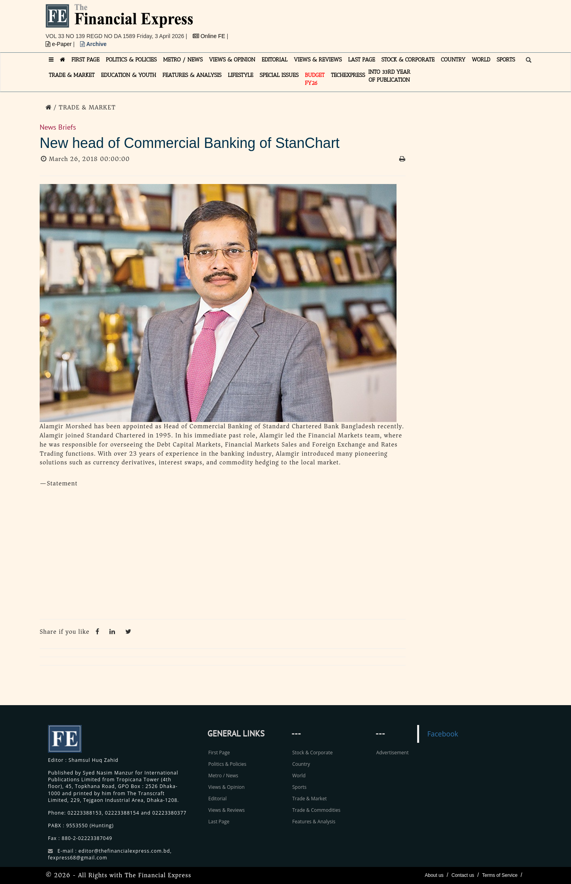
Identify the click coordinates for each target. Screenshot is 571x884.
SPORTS (505, 59)
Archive (93, 44)
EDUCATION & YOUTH (128, 75)
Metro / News (223, 775)
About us (434, 875)
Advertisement (392, 752)
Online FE (210, 36)
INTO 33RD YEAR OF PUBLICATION (389, 76)
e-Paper (59, 44)
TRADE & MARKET (72, 75)
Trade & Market (309, 798)
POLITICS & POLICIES (131, 59)
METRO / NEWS (183, 59)
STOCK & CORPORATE (408, 59)
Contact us (462, 875)
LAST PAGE (361, 59)
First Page (219, 752)
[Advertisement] (395, 22)
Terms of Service (499, 875)
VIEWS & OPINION (232, 59)
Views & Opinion (226, 787)
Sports (299, 787)
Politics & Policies (227, 764)
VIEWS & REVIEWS (318, 59)
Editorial (217, 798)
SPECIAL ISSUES (279, 75)
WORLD (481, 59)
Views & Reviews (226, 810)
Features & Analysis (313, 821)
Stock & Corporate (312, 752)
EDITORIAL (274, 59)
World (299, 775)
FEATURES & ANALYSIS (192, 75)
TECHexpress (348, 75)
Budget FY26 (315, 79)
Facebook (442, 733)
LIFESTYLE (240, 75)
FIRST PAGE (85, 59)
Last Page (218, 821)
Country (301, 764)
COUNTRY (453, 59)
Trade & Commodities (316, 810)
